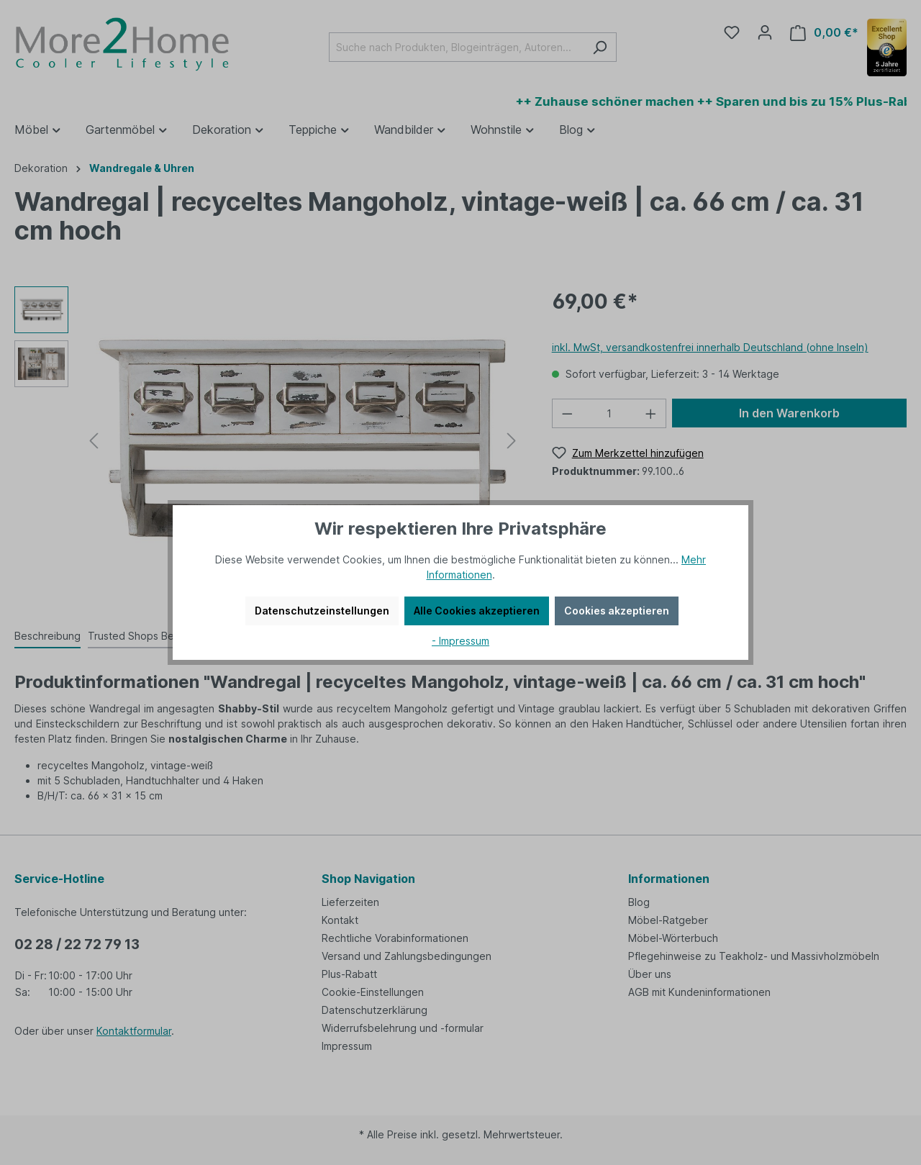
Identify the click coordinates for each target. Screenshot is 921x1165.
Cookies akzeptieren (616, 610)
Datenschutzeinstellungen (322, 610)
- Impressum (460, 641)
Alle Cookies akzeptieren (477, 610)
